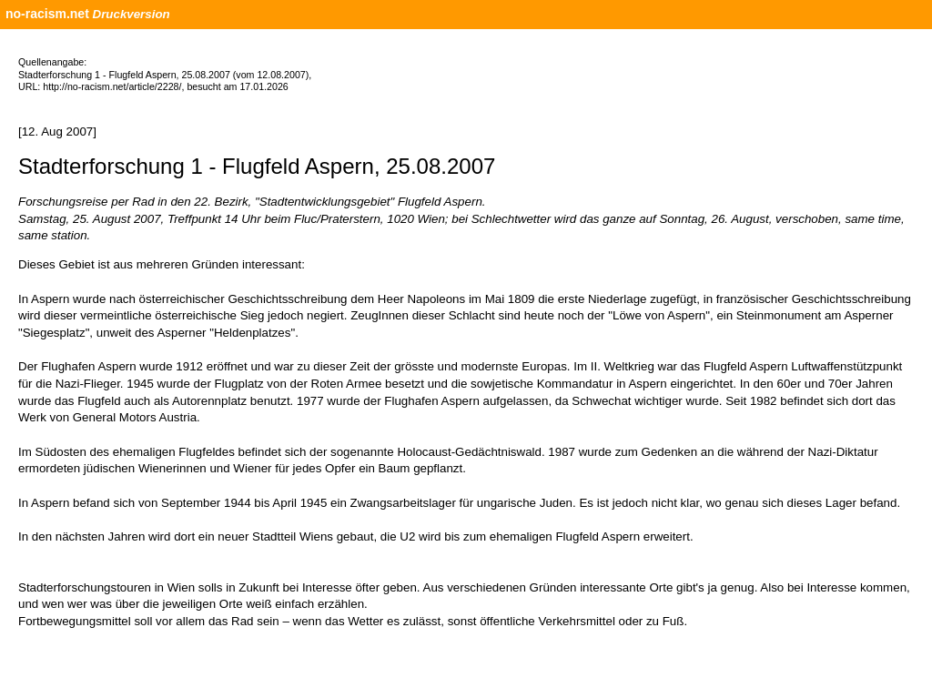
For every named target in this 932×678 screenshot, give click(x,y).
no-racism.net (47, 13)
